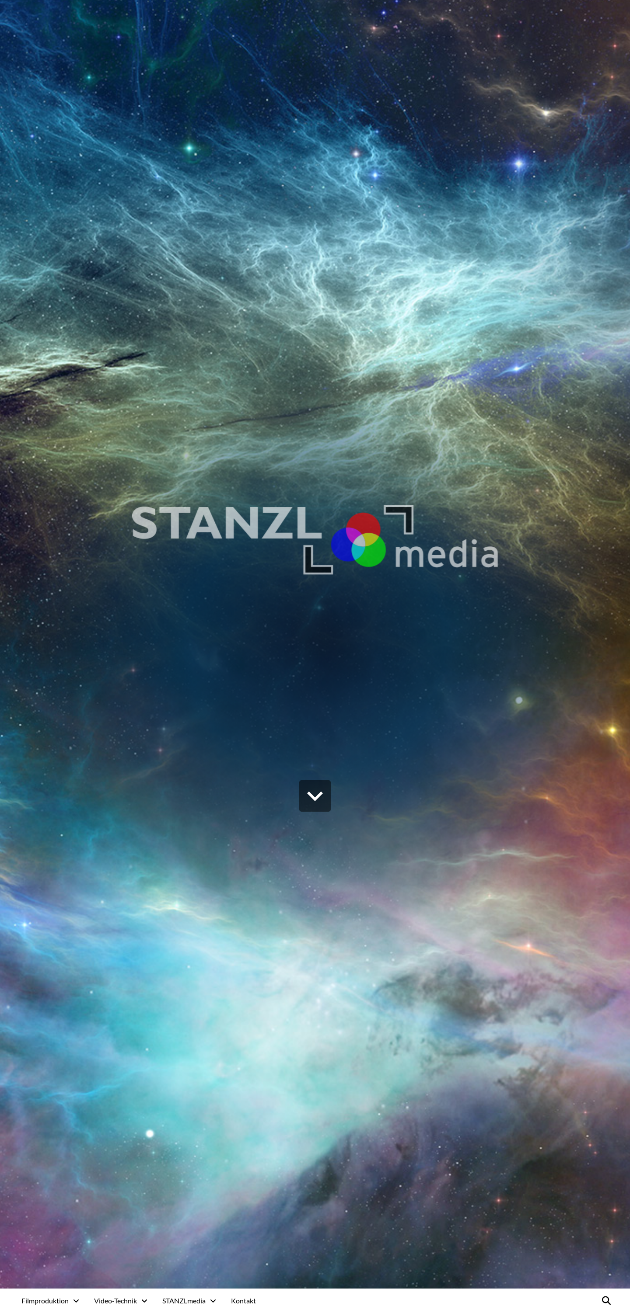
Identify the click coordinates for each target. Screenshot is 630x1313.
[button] (606, 1300)
